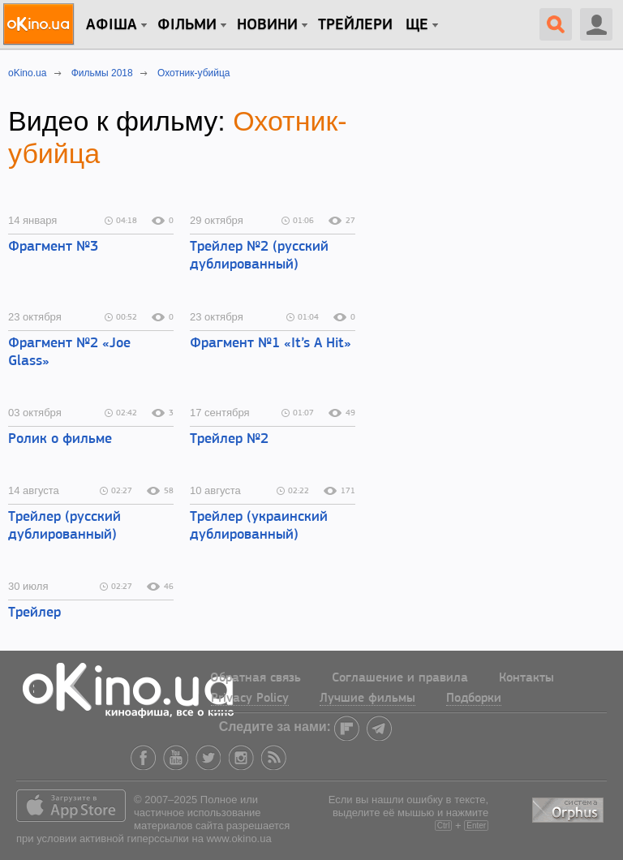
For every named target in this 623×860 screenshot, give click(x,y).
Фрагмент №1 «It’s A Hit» (270, 343)
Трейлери (355, 25)
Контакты (526, 678)
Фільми (187, 25)
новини (267, 25)
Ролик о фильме (60, 439)
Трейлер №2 (229, 439)
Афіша (111, 25)
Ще (417, 25)
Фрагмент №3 (53, 247)
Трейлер (34, 613)
